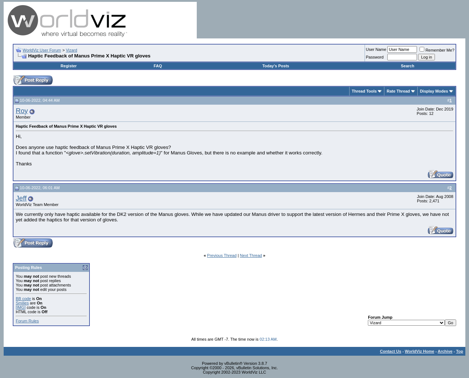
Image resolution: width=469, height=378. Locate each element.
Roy (22, 111)
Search (407, 66)
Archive (445, 351)
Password (375, 57)
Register (68, 66)
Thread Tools (364, 91)
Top (459, 351)
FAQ (158, 66)
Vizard (71, 50)
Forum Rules (27, 321)
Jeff (21, 198)
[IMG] (21, 307)
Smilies (22, 303)
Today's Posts (275, 66)
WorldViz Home (419, 351)
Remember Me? (437, 50)
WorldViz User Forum (42, 50)
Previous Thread (222, 255)
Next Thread (251, 255)
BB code (23, 298)
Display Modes (434, 91)
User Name (376, 49)
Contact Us (390, 351)
